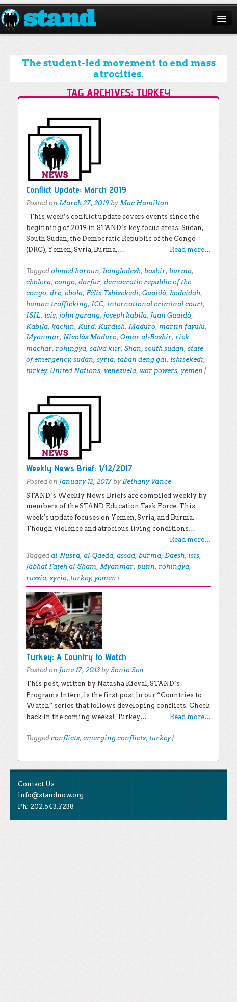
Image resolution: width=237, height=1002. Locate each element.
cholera (38, 282)
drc (55, 293)
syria (105, 359)
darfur (89, 282)
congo (65, 282)
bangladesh (122, 271)
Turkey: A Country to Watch (76, 656)
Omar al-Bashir (146, 337)
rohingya (71, 348)
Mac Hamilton (144, 203)
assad (126, 555)
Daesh (175, 555)
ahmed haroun (75, 271)
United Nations (75, 371)
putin (146, 566)
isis (50, 315)
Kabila (37, 326)
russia (36, 578)
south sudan (164, 348)
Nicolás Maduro (90, 337)
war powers (158, 371)
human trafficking (57, 304)
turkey (36, 371)
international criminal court (155, 304)
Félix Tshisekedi (112, 293)
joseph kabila (125, 315)
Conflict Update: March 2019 (76, 189)
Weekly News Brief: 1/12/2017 (79, 468)
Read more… (190, 249)
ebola (74, 293)
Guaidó (154, 293)
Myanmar (43, 337)
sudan (83, 359)
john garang (79, 315)
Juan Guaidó (170, 315)
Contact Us (36, 784)
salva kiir (105, 348)
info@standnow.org (51, 795)
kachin (62, 326)
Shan (132, 348)
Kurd (86, 326)
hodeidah (185, 293)
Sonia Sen (127, 670)
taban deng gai (142, 359)
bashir (155, 271)
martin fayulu (182, 326)
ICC (97, 304)
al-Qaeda (98, 555)
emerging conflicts (114, 738)
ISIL (33, 315)
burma (180, 271)
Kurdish (111, 326)
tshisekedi (186, 359)
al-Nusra (65, 555)
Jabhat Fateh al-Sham (61, 566)
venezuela (120, 371)
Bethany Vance (146, 481)
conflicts (65, 738)
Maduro (141, 326)
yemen (192, 371)
